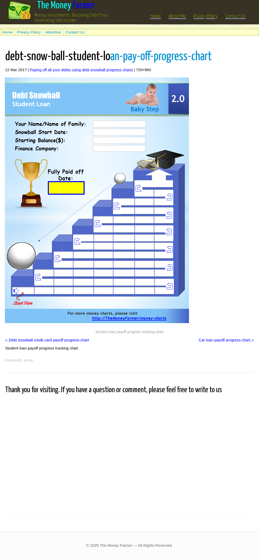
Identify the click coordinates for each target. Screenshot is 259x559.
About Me (177, 12)
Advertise (53, 32)
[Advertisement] (60, 26)
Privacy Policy (206, 12)
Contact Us (235, 12)
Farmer (66, 5)
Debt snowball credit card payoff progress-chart (49, 340)
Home (155, 12)
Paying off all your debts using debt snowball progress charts (81, 70)
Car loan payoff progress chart (224, 340)
